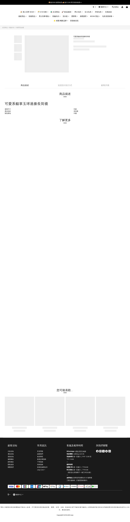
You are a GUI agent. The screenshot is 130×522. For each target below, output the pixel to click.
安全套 (66, 16)
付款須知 (11, 451)
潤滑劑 (74, 16)
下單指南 (40, 462)
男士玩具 (78, 12)
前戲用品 (33, 16)
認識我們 (40, 454)
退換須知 (11, 457)
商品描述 (25, 85)
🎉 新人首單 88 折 (28, 12)
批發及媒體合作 (42, 467)
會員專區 (40, 457)
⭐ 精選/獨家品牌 (61, 21)
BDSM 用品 (95, 16)
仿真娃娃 (108, 12)
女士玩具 (89, 12)
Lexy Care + (41, 470)
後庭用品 (22, 16)
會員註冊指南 (41, 459)
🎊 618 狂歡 (43, 12)
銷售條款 (11, 462)
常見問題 (40, 451)
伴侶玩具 (99, 12)
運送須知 (11, 454)
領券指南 (40, 464)
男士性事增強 (44, 16)
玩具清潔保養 (108, 16)
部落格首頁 (74, 21)
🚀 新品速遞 (67, 12)
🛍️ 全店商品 (55, 12)
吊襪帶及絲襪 (20, 27)
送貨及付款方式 (65, 85)
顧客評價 (105, 85)
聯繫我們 (11, 467)
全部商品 (5, 27)
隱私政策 (11, 464)
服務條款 (11, 459)
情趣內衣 (56, 16)
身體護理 (84, 16)
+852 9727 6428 (80, 451)
